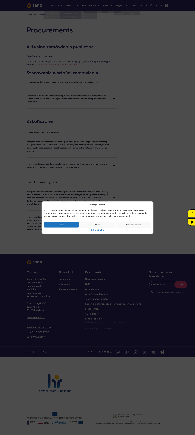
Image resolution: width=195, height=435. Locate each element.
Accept (61, 225)
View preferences (133, 225)
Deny (97, 225)
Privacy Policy (97, 230)
